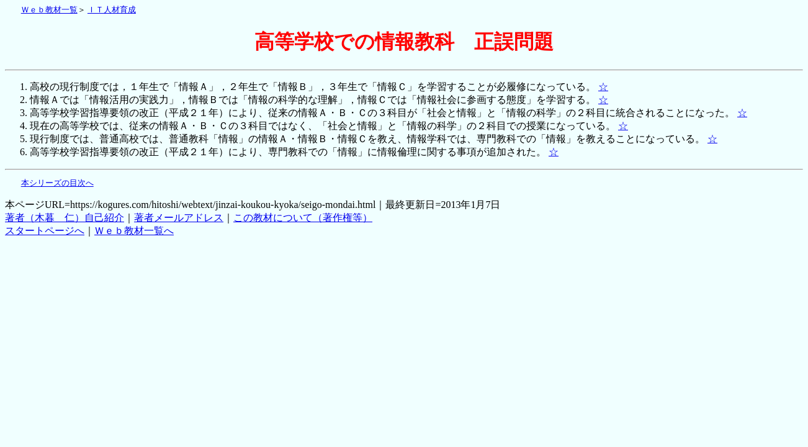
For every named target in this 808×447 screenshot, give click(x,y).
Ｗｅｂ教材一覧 (49, 10)
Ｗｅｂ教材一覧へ (134, 230)
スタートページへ (44, 230)
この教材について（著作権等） (302, 217)
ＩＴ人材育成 (112, 10)
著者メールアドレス (178, 217)
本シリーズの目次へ (57, 183)
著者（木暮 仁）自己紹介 (64, 217)
